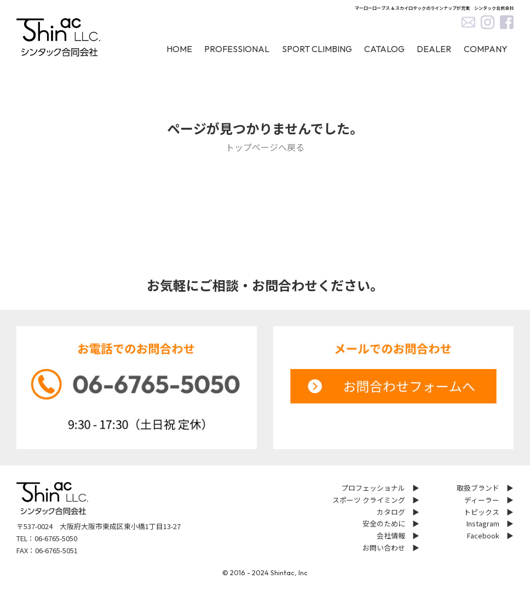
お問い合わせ (383, 547)
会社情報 (391, 535)
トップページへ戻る (265, 147)
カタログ (391, 512)
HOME (179, 48)
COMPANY (486, 48)
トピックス (481, 512)
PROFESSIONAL (236, 48)
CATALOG (384, 48)
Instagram (482, 523)
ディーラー (481, 500)
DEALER (434, 48)
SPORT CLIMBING (317, 48)
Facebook (483, 535)
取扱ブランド (478, 488)
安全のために (383, 523)
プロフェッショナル (373, 488)
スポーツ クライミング (368, 500)
